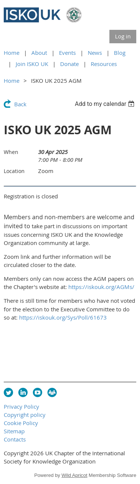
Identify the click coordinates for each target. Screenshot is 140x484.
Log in (123, 36)
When (11, 151)
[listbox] (105, 104)
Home (11, 52)
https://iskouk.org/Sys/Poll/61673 (63, 317)
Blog (119, 52)
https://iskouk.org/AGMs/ (101, 286)
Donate (69, 63)
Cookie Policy (21, 423)
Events (67, 52)
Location (14, 171)
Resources (104, 63)
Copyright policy (25, 414)
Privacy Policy (21, 406)
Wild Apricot (74, 475)
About (39, 52)
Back (20, 104)
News (95, 52)
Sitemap (14, 431)
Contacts (15, 439)
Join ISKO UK (32, 63)
